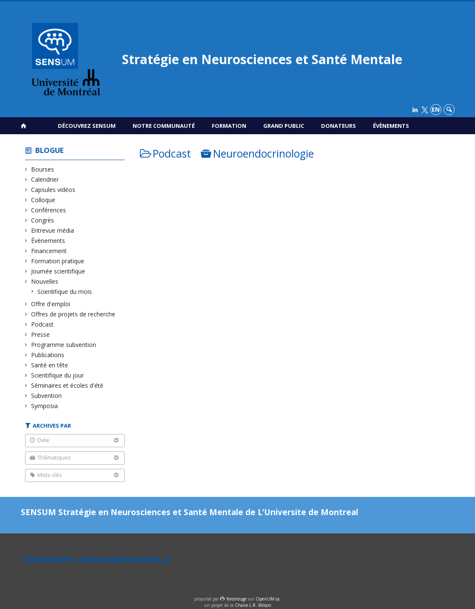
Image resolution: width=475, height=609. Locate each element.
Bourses (42, 169)
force (237, 599)
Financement (49, 251)
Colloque (43, 200)
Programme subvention (63, 345)
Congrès (42, 220)
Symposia (44, 406)
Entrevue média (52, 230)
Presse (40, 334)
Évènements (391, 126)
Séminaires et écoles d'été (67, 385)
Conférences (48, 210)
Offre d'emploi (50, 304)
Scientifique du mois (65, 292)
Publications (47, 355)
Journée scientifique (58, 271)
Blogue (49, 150)
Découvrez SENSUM (87, 126)
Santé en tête (49, 365)
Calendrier (45, 179)
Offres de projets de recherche (73, 314)
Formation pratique (57, 261)
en (436, 109)
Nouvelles (44, 281)
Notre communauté (164, 126)
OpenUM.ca (267, 599)
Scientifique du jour (57, 375)
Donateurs (338, 126)
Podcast (42, 324)
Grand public (283, 126)
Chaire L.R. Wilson (253, 605)
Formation (229, 126)
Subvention (46, 396)
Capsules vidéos (53, 190)
